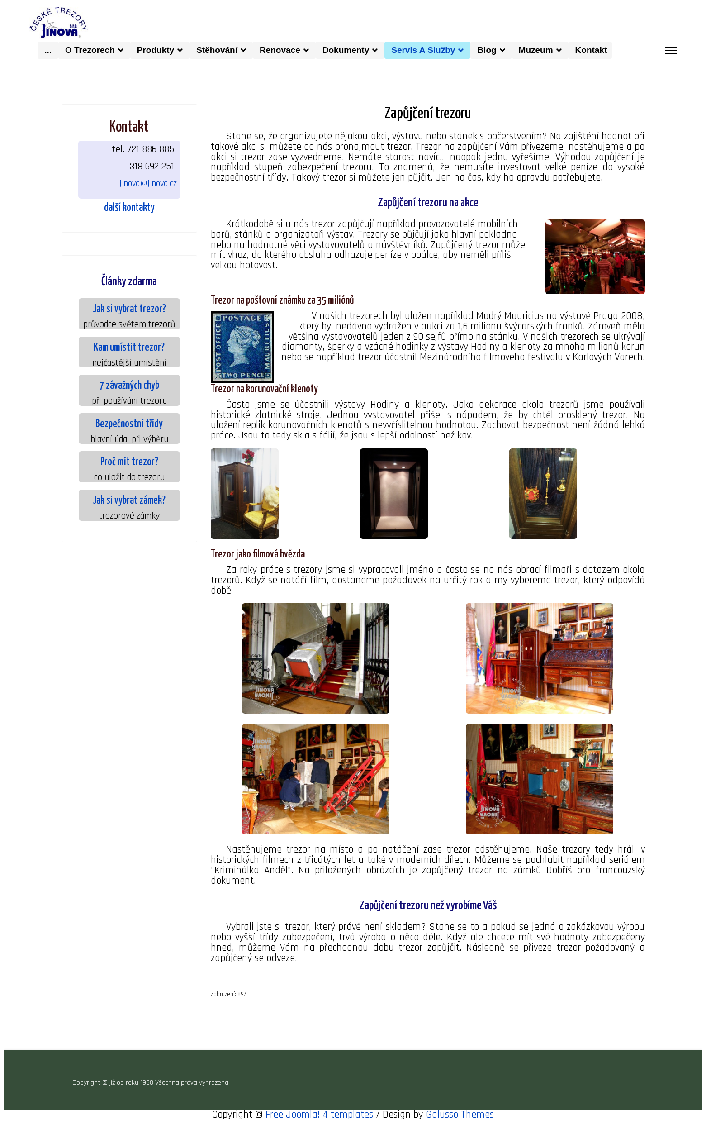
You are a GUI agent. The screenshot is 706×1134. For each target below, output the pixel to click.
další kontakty (129, 208)
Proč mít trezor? (129, 462)
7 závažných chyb (129, 386)
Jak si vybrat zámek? (129, 501)
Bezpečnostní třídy (129, 424)
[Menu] (671, 50)
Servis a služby (423, 49)
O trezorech (90, 49)
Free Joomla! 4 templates (319, 1125)
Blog (486, 49)
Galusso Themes (460, 1125)
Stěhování (216, 49)
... (48, 49)
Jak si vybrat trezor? (129, 309)
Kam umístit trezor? (129, 348)
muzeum (536, 49)
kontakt (593, 49)
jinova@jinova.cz (148, 183)
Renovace (280, 49)
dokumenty (345, 49)
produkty (155, 49)
